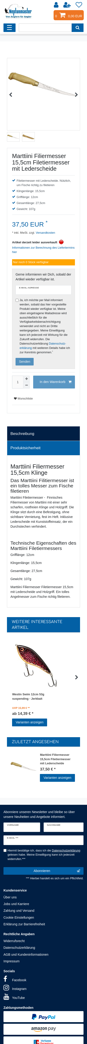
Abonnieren (57, 871)
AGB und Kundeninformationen (25, 954)
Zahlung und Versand (18, 910)
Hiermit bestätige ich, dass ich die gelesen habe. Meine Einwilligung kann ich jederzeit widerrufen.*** (44, 855)
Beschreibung (22, 433)
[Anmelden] (56, 5)
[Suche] (78, 27)
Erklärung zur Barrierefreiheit (24, 924)
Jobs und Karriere (16, 904)
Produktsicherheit (25, 448)
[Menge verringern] (26, 385)
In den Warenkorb (55, 382)
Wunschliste (23, 398)
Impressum (11, 961)
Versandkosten (45, 232)
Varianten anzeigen (30, 722)
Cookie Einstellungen (18, 917)
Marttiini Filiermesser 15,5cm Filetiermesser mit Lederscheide (55, 758)
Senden (24, 361)
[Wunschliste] (79, 5)
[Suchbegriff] (45, 27)
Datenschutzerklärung (19, 947)
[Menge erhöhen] (26, 379)
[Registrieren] (67, 5)
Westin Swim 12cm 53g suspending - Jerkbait (28, 696)
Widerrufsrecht (14, 941)
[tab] (43, 433)
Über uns (10, 897)
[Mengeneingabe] (17, 382)
